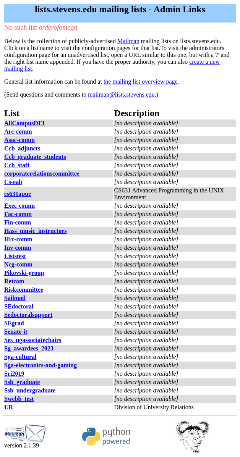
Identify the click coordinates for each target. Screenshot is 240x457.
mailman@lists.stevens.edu (121, 94)
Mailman (128, 41)
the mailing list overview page (141, 81)
